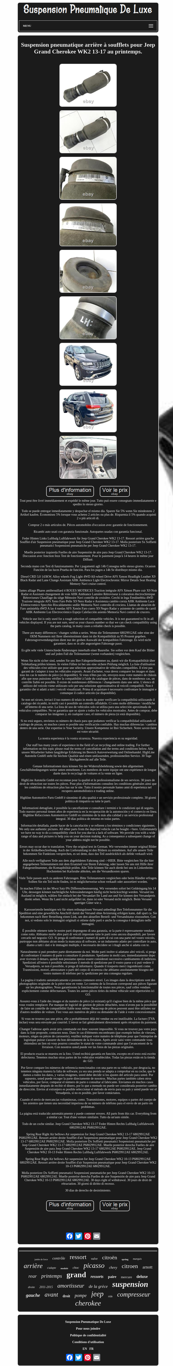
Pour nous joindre (88, 1328)
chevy (113, 1267)
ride (110, 1296)
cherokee (88, 1303)
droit (66, 1296)
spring (125, 1259)
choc (76, 1267)
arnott (148, 1267)
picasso (94, 1265)
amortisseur (70, 1286)
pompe (80, 1295)
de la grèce (98, 1286)
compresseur (133, 1294)
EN (85, 1348)
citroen (130, 1266)
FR (91, 1348)
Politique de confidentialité (88, 1335)
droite (31, 1287)
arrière (33, 1265)
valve (94, 1258)
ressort (78, 1256)
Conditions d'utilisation (88, 1342)
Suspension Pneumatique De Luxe (88, 1322)
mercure (126, 1277)
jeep (97, 1294)
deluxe (142, 1276)
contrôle (58, 1258)
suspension (130, 1284)
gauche (33, 1295)
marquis (137, 1258)
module (64, 1268)
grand (76, 1275)
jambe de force (41, 1259)
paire (112, 1277)
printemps (51, 1276)
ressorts (97, 1276)
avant (51, 1294)
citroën (109, 1257)
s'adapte (51, 1267)
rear (32, 1276)
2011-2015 (46, 1287)
